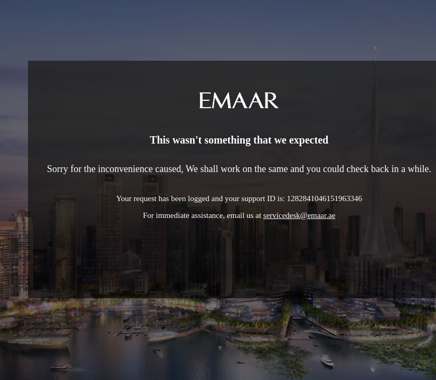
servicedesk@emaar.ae (299, 215)
